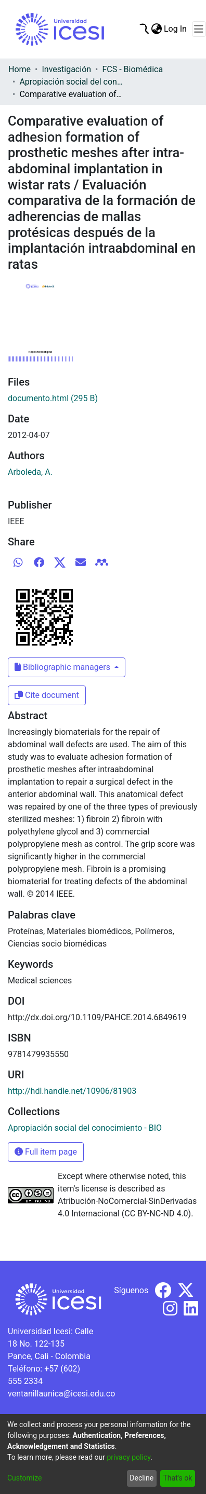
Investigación (66, 69)
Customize (24, 1478)
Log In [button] (176, 29)
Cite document (47, 695)
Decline (141, 1478)
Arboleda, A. (30, 472)
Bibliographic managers (63, 667)
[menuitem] (156, 29)
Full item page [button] (46, 1152)
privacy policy (128, 1457)
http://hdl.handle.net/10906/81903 (72, 1091)
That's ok (177, 1478)
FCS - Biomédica (132, 69)
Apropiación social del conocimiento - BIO (71, 82)
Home (19, 69)
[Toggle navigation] (199, 29)
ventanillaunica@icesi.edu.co (61, 1394)
